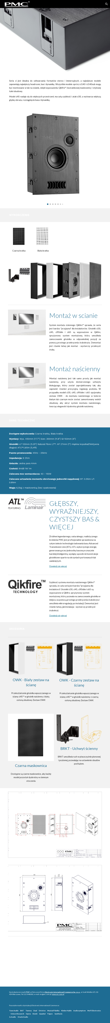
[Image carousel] (55, 157)
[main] (55, 90)
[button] (106, 4)
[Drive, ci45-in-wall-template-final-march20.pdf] (87, 962)
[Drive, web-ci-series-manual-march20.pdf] (55, 960)
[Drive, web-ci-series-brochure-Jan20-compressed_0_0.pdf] (23, 960)
